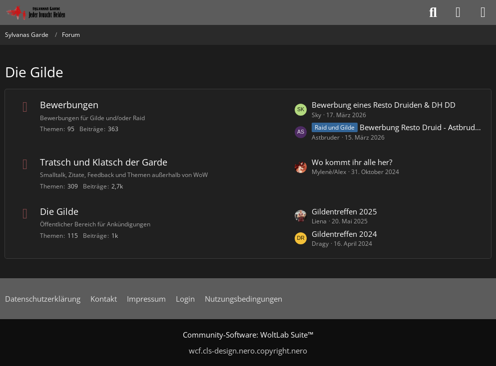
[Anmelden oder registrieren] (458, 12)
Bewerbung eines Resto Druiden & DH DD (384, 105)
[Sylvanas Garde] (47, 12)
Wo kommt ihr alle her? (352, 162)
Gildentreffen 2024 (344, 234)
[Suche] (433, 12)
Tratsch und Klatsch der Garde (103, 162)
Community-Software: (248, 335)
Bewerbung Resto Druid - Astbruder (420, 127)
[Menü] (483, 12)
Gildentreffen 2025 (344, 211)
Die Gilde (59, 211)
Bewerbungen (69, 105)
